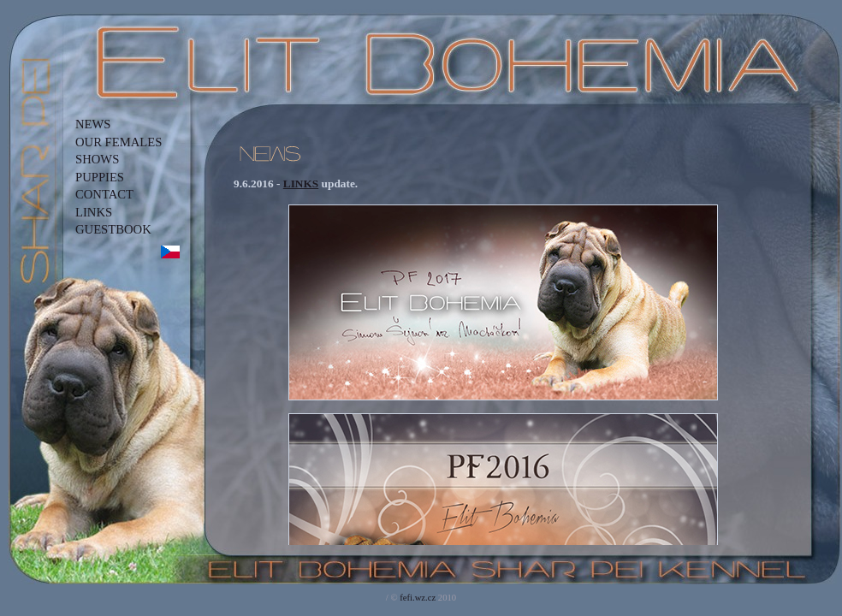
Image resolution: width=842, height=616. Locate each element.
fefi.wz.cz (418, 597)
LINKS (93, 212)
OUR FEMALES (118, 142)
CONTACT (104, 194)
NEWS (93, 124)
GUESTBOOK (113, 229)
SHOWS (97, 159)
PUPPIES (99, 177)
